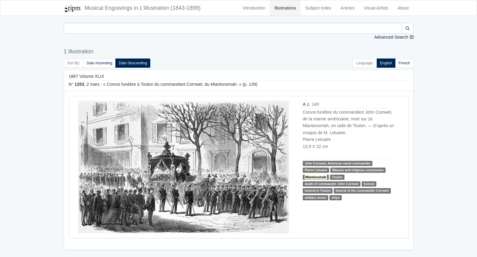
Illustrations (285, 8)
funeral (369, 184)
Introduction (254, 8)
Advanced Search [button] (391, 37)
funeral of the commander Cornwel (362, 190)
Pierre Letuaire (316, 170)
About (403, 8)
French (404, 63)
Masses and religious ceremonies (358, 170)
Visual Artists (376, 8)
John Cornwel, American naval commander (338, 163)
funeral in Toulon (317, 190)
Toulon (337, 177)
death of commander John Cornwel (332, 184)
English (386, 63)
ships (335, 197)
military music (315, 197)
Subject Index (318, 8)
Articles (347, 8)
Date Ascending (99, 63)
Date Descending (133, 63)
